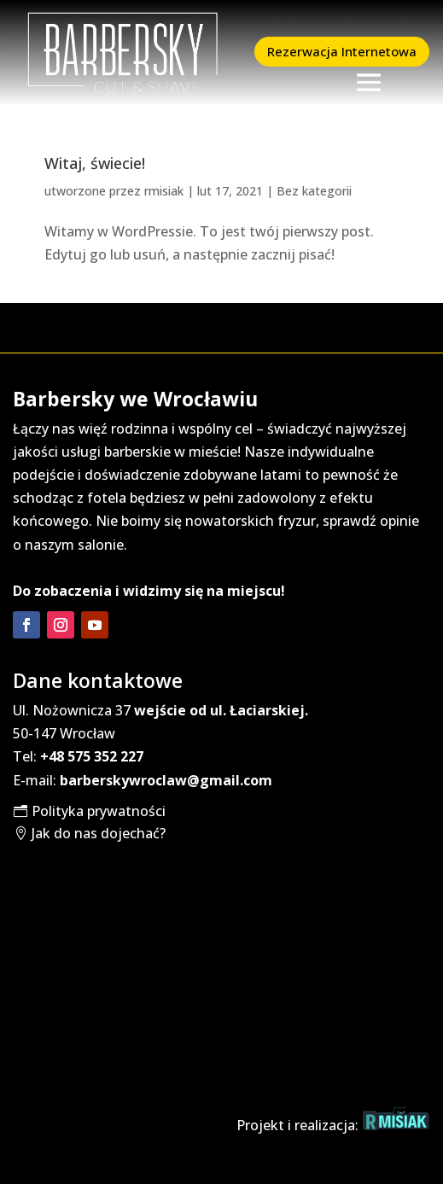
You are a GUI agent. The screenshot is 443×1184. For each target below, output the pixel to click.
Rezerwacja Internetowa (342, 51)
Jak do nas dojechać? (99, 833)
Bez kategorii (314, 191)
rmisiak (164, 191)
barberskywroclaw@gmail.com (166, 780)
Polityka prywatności (99, 811)
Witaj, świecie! (94, 163)
